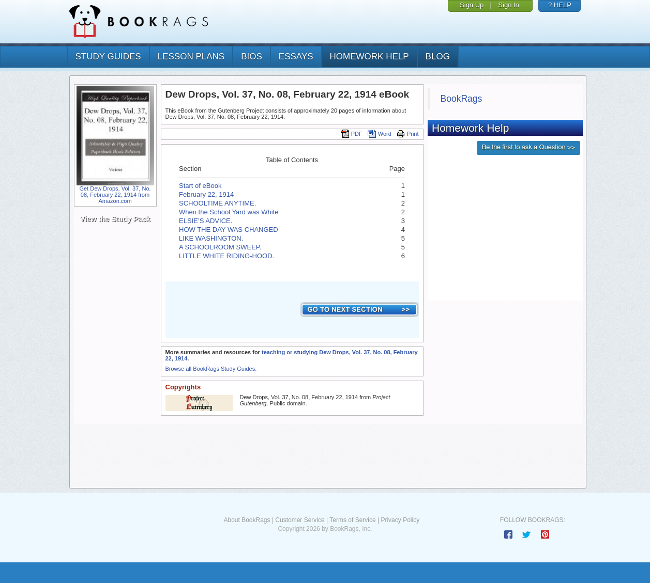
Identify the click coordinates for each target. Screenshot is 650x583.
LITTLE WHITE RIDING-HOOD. (226, 256)
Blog (438, 56)
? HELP (559, 5)
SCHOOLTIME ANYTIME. (217, 203)
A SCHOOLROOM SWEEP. (220, 247)
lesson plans (191, 56)
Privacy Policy (400, 520)
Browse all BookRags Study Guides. (211, 369)
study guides (108, 56)
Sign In (508, 5)
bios (251, 56)
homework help (369, 56)
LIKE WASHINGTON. (211, 238)
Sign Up (471, 5)
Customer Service (299, 520)
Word (379, 134)
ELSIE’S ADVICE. (205, 221)
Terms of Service (352, 520)
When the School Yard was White (228, 212)
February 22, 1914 (206, 194)
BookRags (461, 98)
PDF (351, 134)
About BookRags (246, 520)
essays (296, 56)
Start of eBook (200, 186)
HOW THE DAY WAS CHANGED (228, 229)
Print (408, 134)
